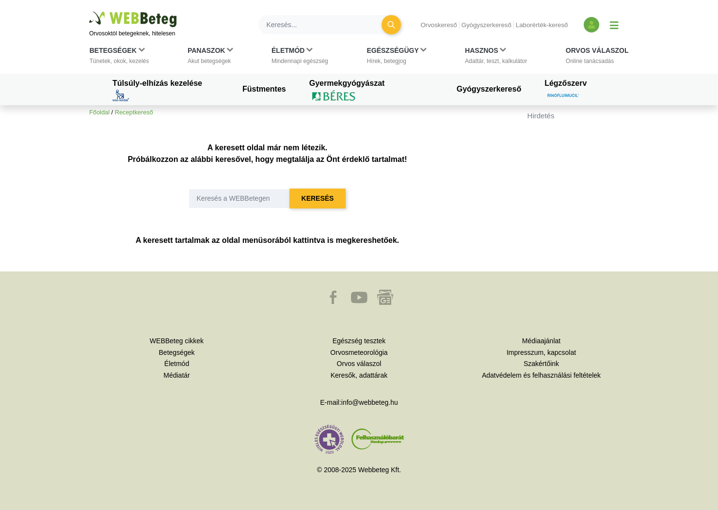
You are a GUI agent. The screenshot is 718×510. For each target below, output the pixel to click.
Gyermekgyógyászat (347, 90)
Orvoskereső (438, 25)
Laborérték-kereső (542, 25)
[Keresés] (325, 24)
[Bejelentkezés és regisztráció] (591, 24)
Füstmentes (264, 89)
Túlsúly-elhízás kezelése (157, 90)
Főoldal (99, 112)
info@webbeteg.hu (369, 402)
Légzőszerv (565, 90)
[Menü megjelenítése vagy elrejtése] (614, 24)
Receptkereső (134, 112)
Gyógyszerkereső (486, 25)
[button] (119, 58)
